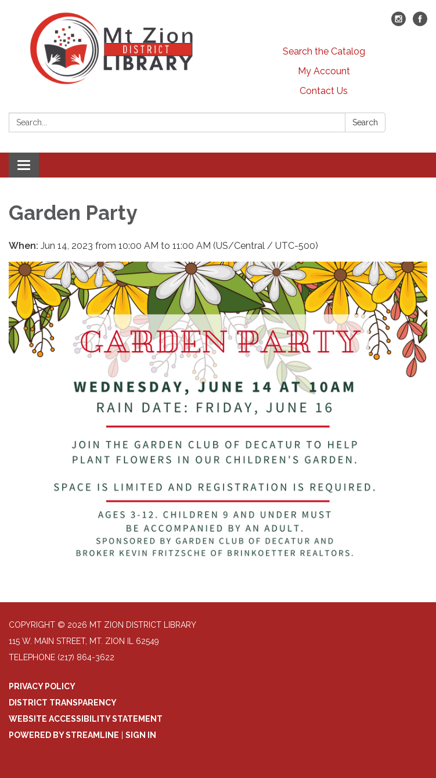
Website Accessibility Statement (86, 718)
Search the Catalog (324, 51)
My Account (324, 71)
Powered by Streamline (64, 735)
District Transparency (63, 702)
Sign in (140, 735)
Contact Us (324, 90)
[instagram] (398, 22)
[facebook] (420, 22)
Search (365, 122)
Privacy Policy (42, 686)
